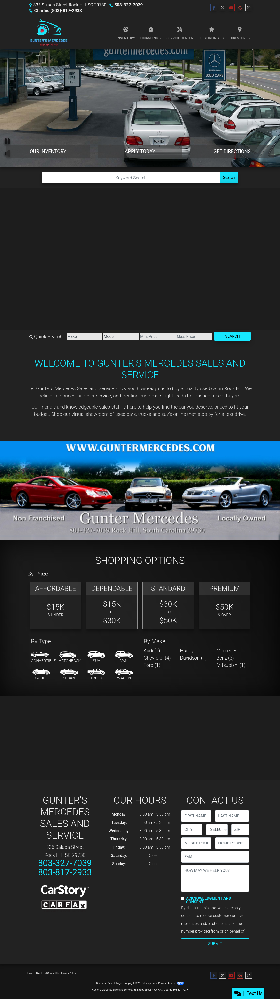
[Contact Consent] (182, 898)
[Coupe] (41, 674)
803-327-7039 (128, 4)
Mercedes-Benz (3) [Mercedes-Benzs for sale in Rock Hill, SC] (228, 654)
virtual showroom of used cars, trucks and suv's (121, 414)
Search (229, 177)
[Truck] (96, 674)
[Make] (84, 336)
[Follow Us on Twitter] (222, 7)
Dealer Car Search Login (109, 983)
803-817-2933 (65, 872)
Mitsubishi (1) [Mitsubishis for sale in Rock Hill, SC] (231, 665)
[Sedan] (69, 674)
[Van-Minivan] (124, 657)
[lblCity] (191, 829)
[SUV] (96, 657)
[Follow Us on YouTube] (231, 7)
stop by (205, 414)
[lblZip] (240, 829)
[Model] (121, 336)
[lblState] (216, 829)
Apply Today (140, 151)
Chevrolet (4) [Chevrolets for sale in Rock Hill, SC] (157, 658)
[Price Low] (157, 336)
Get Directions (232, 151)
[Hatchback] (70, 657)
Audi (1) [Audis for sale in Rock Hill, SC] (152, 650)
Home (30, 973)
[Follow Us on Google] (240, 7)
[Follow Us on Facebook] (213, 7)
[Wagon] (124, 674)
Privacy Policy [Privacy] (68, 973)
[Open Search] (131, 177)
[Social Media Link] (248, 7)
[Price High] (194, 336)
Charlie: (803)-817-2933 (58, 10)
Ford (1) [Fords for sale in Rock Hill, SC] (152, 665)
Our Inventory (48, 151)
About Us (41, 973)
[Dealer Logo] (48, 32)
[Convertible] (43, 657)
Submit (215, 943)
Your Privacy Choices (168, 983)
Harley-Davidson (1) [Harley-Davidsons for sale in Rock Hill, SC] (193, 654)
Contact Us (53, 973)
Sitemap (146, 983)
